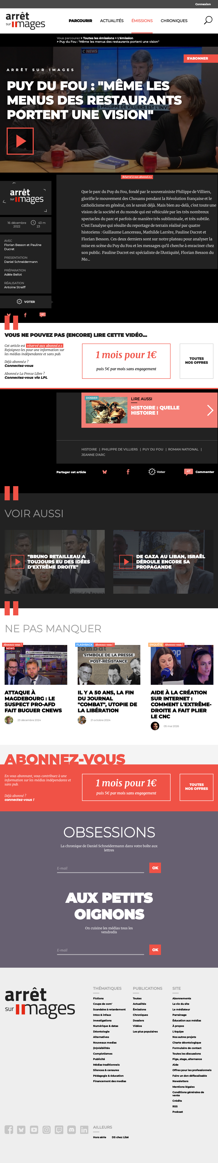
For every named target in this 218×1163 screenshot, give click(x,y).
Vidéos (137, 1026)
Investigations (102, 1020)
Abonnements (181, 998)
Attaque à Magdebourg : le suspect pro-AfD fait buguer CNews (33, 702)
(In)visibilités (101, 1048)
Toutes (137, 998)
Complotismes (102, 1053)
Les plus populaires (145, 1031)
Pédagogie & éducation (108, 1075)
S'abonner (197, 58)
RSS (175, 1106)
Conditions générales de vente (188, 1094)
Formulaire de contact (186, 1048)
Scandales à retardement (109, 1009)
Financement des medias (109, 1081)
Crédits (177, 1100)
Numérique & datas (105, 1026)
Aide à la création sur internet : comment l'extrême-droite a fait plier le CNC (181, 705)
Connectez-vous (19, 366)
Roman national (183, 449)
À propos (178, 1026)
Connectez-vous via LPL (26, 378)
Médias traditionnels (106, 1064)
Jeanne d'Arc (93, 455)
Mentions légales (183, 1086)
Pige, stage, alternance (187, 1059)
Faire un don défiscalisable (189, 1075)
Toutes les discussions (186, 1053)
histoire (89, 449)
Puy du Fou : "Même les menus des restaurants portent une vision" (94, 100)
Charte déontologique (186, 1042)
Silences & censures (106, 1070)
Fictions (98, 998)
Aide (175, 1064)
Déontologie (101, 1031)
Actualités (111, 21)
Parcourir (80, 21)
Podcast (177, 1111)
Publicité (99, 1059)
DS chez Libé (120, 1137)
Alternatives (101, 1037)
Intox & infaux (102, 1014)
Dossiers (138, 1020)
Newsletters (180, 1081)
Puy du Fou (152, 449)
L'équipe (178, 1031)
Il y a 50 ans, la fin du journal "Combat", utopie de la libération (107, 702)
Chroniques (174, 21)
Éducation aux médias (186, 1020)
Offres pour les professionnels (191, 1070)
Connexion (203, 4)
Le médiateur (181, 1009)
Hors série (99, 1137)
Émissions (142, 21)
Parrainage (179, 1014)
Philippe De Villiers (120, 449)
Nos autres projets (184, 1037)
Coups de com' (102, 1003)
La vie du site (180, 1003)
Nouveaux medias (104, 1042)
